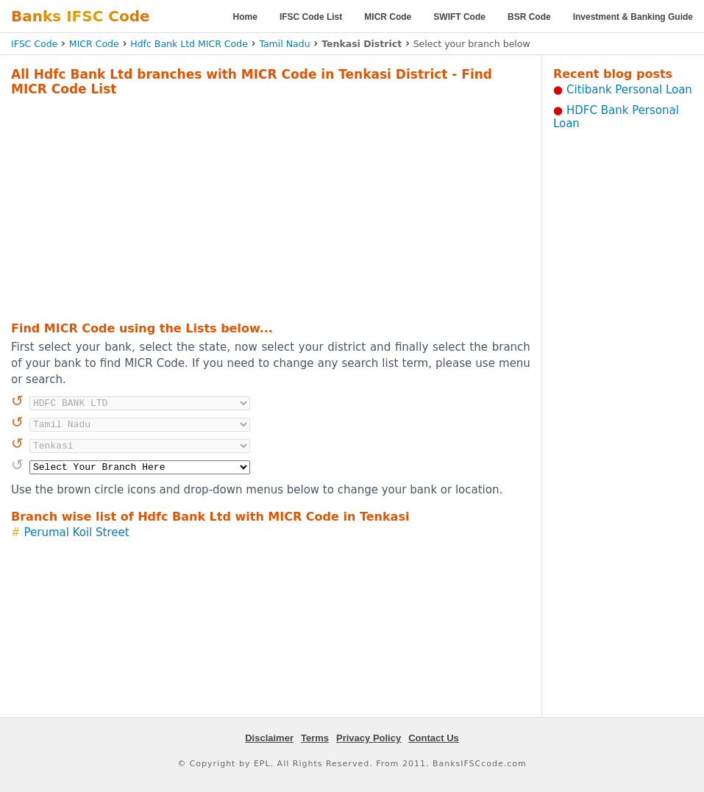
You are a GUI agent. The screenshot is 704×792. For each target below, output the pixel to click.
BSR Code (529, 17)
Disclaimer (269, 737)
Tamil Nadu (284, 43)
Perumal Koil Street (76, 532)
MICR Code (387, 17)
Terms (315, 737)
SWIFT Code (459, 17)
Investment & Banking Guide (633, 17)
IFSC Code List (311, 17)
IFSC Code (34, 43)
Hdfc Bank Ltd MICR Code (189, 43)
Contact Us (433, 737)
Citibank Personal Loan (629, 89)
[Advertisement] (246, 207)
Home (245, 17)
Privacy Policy (368, 737)
